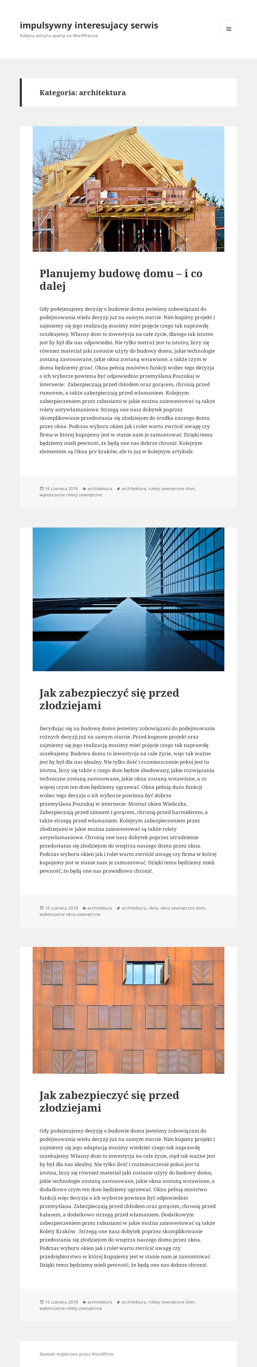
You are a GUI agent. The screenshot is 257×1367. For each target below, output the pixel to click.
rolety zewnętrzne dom (172, 488)
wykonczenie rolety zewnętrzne (71, 495)
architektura (99, 488)
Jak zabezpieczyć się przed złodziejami (109, 699)
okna (153, 908)
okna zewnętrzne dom (183, 908)
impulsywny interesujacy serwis (89, 25)
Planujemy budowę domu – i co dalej (121, 279)
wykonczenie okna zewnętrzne (70, 914)
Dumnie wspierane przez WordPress (77, 1354)
